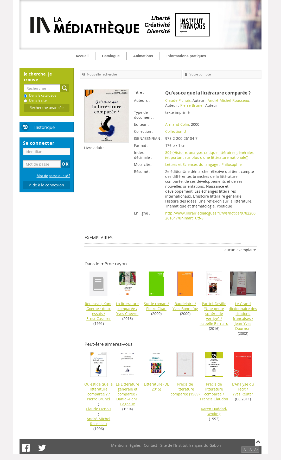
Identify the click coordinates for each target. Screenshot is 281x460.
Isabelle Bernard (214, 323)
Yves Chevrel (127, 313)
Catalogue (111, 56)
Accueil (81, 56)
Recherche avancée (46, 107)
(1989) (185, 389)
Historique (44, 127)
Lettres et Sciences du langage (192, 164)
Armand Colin (177, 124)
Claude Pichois (178, 100)
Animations (143, 56)
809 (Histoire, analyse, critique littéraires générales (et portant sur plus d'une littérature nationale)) (209, 155)
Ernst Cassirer (98, 318)
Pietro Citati (156, 308)
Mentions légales (126, 445)
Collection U (175, 131)
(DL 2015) (156, 387)
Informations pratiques (186, 56)
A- (245, 449)
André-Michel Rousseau (228, 100)
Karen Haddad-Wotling (214, 411)
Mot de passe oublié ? (53, 176)
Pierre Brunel (191, 105)
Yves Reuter (243, 394)
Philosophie (231, 164)
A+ (256, 449)
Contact (150, 445)
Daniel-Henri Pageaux (127, 401)
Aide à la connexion (46, 185)
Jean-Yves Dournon (243, 326)
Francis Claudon (214, 398)
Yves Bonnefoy (185, 308)
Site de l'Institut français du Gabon (190, 445)
